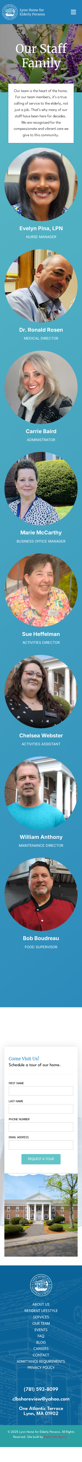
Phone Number (19, 1119)
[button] (74, 12)
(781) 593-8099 (41, 1389)
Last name (16, 1101)
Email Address (19, 1137)
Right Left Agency (56, 1436)
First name (16, 1083)
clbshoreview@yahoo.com (41, 1399)
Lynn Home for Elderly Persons (32, 12)
